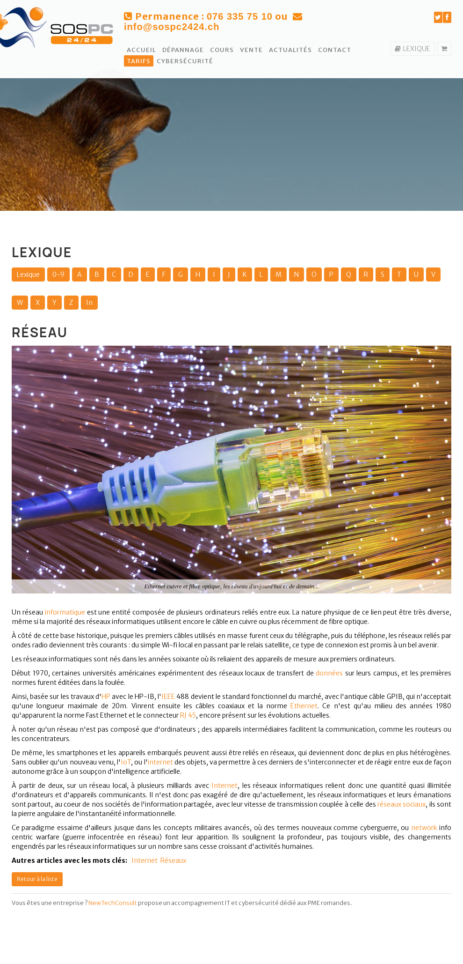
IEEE (168, 696)
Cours (222, 50)
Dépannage (183, 50)
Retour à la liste (37, 878)
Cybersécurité (185, 61)
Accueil (141, 50)
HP (105, 696)
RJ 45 (188, 715)
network (424, 827)
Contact (334, 50)
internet (160, 762)
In (89, 302)
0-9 (58, 274)
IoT (126, 762)
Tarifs (139, 61)
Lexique (28, 274)
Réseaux (173, 860)
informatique (65, 612)
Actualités (290, 50)
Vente (251, 50)
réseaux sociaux (401, 804)
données (329, 673)
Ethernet (304, 706)
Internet (224, 785)
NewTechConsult (112, 902)
